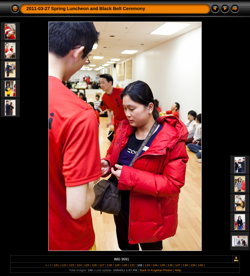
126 (94, 265)
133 (147, 265)
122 (63, 265)
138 (185, 265)
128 (109, 265)
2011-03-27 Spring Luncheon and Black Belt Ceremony (85, 8)
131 (132, 265)
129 (117, 265)
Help (178, 270)
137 (177, 265)
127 (102, 265)
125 (86, 265)
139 (193, 265)
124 (79, 265)
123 (71, 265)
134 (155, 265)
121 (56, 265)
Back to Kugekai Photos (156, 270)
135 (162, 265)
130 (124, 265)
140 (200, 265)
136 (170, 265)
